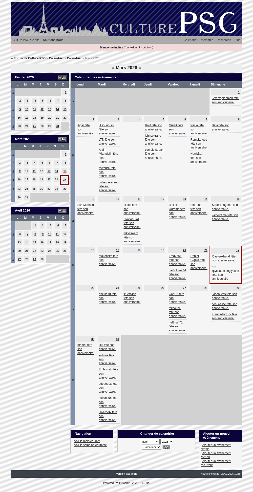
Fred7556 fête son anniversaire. (177, 260)
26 (64, 250)
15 (64, 109)
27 (48, 188)
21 (57, 117)
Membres (207, 40)
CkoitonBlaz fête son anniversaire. (132, 223)
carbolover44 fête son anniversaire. (177, 274)
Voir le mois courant (87, 441)
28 (57, 126)
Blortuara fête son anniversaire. (199, 208)
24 (26, 188)
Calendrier (190, 40)
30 (19, 197)
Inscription (145, 47)
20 (49, 117)
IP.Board (123, 482)
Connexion (130, 47)
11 (34, 109)
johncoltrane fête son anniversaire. (153, 139)
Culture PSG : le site (26, 40)
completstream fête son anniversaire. (155, 153)
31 (26, 197)
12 (42, 109)
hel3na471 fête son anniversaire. (177, 326)
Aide (237, 40)
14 (57, 109)
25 (34, 126)
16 (19, 117)
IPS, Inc (144, 482)
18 (34, 117)
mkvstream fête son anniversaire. (132, 237)
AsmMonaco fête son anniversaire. (85, 208)
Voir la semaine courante (90, 445)
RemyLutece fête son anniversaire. (199, 143)
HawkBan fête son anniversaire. (199, 157)
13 (49, 109)
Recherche (224, 40)
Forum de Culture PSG (30, 58)
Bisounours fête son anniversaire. (107, 129)
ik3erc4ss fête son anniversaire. (132, 298)
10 (26, 109)
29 (64, 188)
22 (64, 179)
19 (42, 117)
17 (26, 117)
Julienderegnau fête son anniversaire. (109, 186)
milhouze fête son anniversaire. (177, 312)
